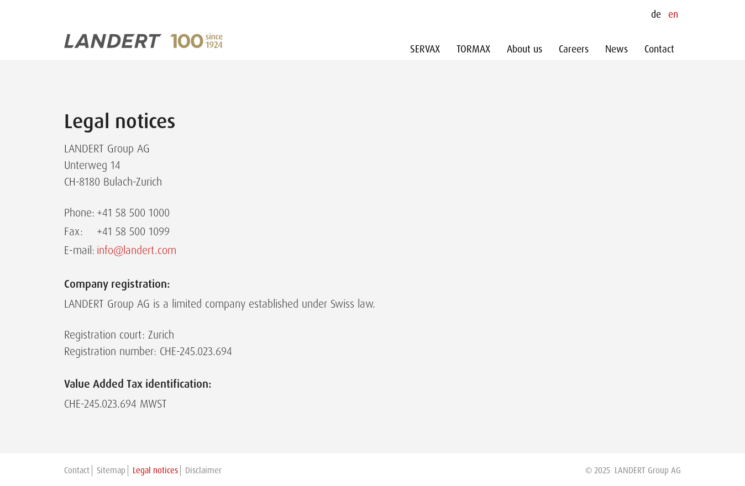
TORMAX (473, 49)
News (616, 49)
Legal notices (155, 470)
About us (524, 49)
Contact (659, 49)
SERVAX (425, 49)
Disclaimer (203, 470)
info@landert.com (136, 250)
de (656, 14)
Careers (574, 49)
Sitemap (111, 470)
